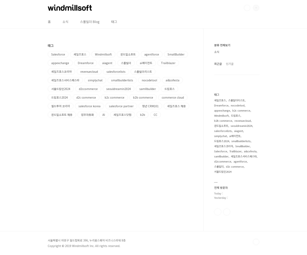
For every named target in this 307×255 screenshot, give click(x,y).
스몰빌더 (126, 63)
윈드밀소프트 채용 (61, 115)
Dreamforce (86, 63)
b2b (142, 115)
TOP (256, 242)
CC (155, 115)
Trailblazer (168, 63)
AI (103, 115)
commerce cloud (173, 97)
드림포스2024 (59, 97)
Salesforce (58, 54)
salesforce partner (121, 106)
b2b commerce (143, 97)
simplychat (95, 80)
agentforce (151, 54)
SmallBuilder (176, 54)
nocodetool (149, 80)
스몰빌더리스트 (143, 72)
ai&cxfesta (172, 80)
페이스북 (217, 211)
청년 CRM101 (150, 106)
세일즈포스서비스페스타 (65, 80)
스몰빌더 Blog (89, 21)
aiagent (107, 63)
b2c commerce (114, 97)
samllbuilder (147, 89)
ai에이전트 (146, 63)
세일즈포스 (80, 54)
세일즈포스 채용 (176, 106)
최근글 (218, 64)
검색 (247, 8)
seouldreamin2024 (118, 89)
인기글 (230, 64)
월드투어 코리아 (60, 106)
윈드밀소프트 (128, 54)
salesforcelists (116, 72)
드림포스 (169, 89)
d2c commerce (86, 97)
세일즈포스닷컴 (122, 115)
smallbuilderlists (122, 80)
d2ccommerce (88, 89)
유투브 (226, 211)
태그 (114, 21)
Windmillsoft (103, 54)
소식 (65, 21)
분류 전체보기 (222, 45)
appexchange (60, 63)
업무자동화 (87, 115)
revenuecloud (89, 72)
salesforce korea (89, 106)
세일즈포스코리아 (61, 72)
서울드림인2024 (60, 89)
